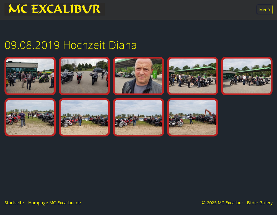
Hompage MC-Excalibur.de (54, 202)
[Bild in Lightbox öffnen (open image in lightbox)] (30, 76)
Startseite (14, 202)
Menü (264, 9)
